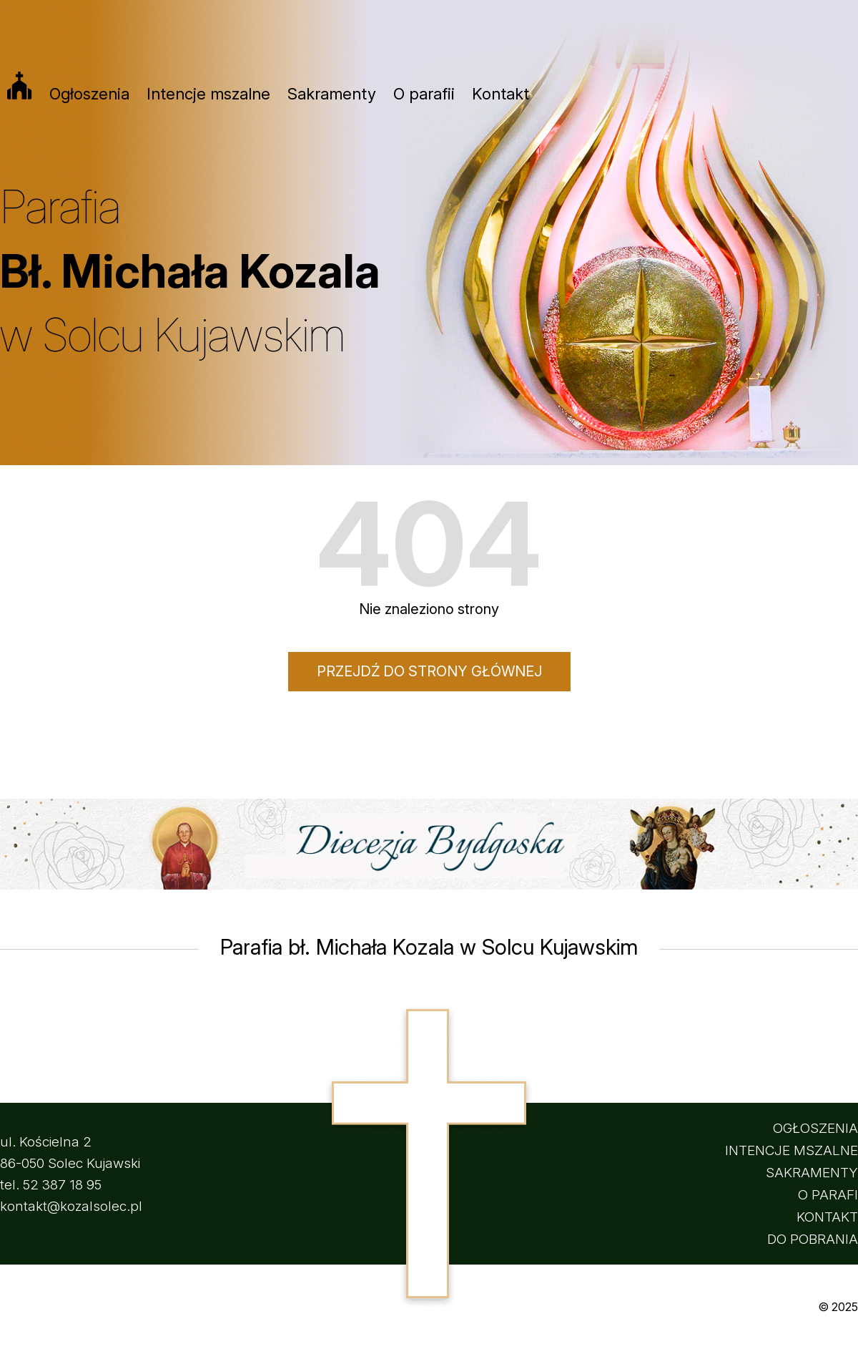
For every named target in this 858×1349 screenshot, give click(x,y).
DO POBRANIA (812, 1239)
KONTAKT (827, 1217)
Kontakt (500, 93)
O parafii (424, 93)
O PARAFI (828, 1195)
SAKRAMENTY (812, 1172)
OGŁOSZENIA (815, 1128)
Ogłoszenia (89, 93)
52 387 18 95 (62, 1185)
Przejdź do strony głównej (429, 671)
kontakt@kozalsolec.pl (71, 1206)
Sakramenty (331, 93)
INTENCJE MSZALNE (791, 1150)
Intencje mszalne (208, 93)
